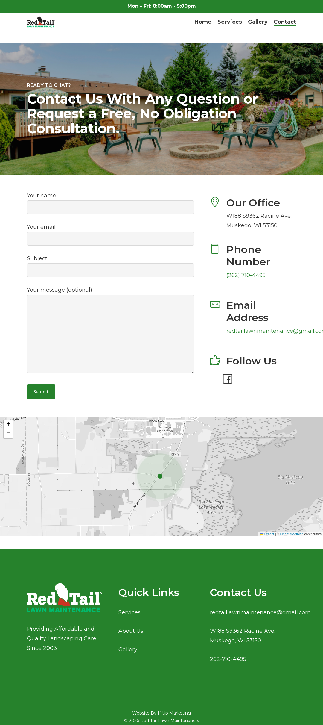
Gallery (127, 649)
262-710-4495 (228, 659)
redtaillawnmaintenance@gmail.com (260, 612)
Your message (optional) (110, 331)
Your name (110, 203)
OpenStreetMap (292, 534)
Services (129, 612)
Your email (110, 235)
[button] (161, 476)
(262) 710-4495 (246, 275)
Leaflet (267, 534)
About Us (130, 631)
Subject (110, 266)
